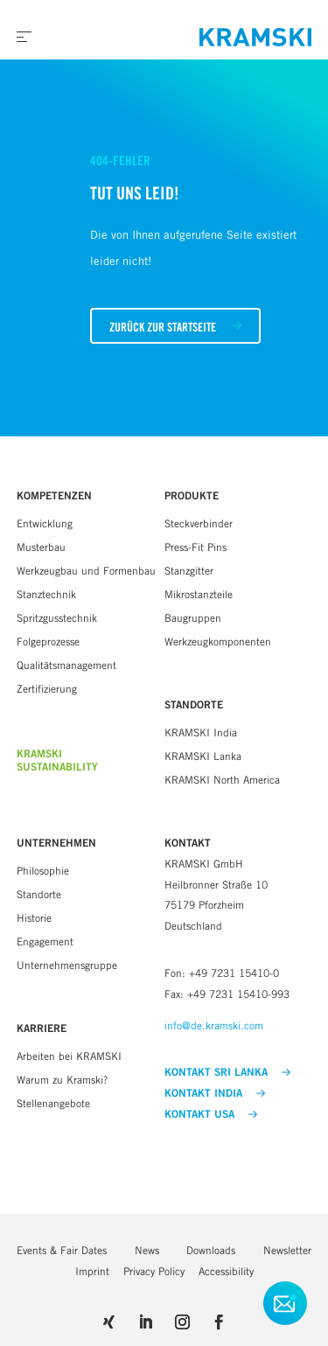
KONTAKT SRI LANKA (227, 1072)
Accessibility (226, 1271)
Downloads (210, 1250)
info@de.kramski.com (213, 1025)
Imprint (92, 1271)
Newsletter (287, 1250)
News (147, 1250)
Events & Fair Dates (62, 1250)
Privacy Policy (154, 1271)
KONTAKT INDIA (214, 1093)
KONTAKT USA (210, 1114)
